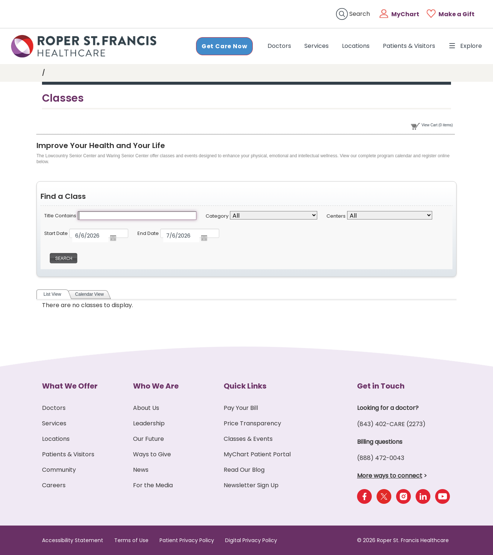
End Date (148, 233)
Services (316, 46)
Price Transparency (252, 423)
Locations (356, 46)
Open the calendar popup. (116, 238)
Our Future (148, 439)
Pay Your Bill (241, 408)
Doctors (281, 45)
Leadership (149, 423)
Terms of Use (131, 540)
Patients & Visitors (409, 46)
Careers (54, 485)
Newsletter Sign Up (251, 485)
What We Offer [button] (70, 386)
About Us (146, 408)
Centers (336, 215)
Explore (465, 46)
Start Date (56, 233)
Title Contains (60, 215)
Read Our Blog (244, 470)
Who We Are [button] (156, 386)
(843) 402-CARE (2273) (391, 424)
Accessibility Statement (72, 540)
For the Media (153, 485)
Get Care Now (224, 46)
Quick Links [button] (245, 386)
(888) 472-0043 (380, 458)
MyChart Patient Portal (257, 454)
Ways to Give (152, 454)
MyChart (405, 14)
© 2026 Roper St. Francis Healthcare (403, 540)
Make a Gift (456, 14)
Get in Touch (381, 386)
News (140, 470)
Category (217, 215)
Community (59, 470)
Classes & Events (248, 439)
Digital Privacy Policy (251, 540)
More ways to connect (389, 475)
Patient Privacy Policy (187, 540)
